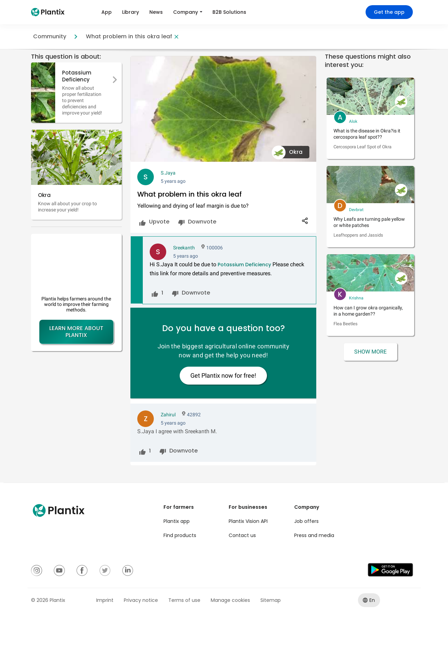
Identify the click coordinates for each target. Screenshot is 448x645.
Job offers (306, 521)
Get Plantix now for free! (223, 375)
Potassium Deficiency (244, 264)
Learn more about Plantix (76, 331)
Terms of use (184, 600)
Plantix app (176, 521)
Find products (179, 535)
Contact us (242, 535)
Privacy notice (141, 600)
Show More (370, 351)
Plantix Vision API (248, 521)
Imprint (104, 600)
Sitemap (270, 600)
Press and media (314, 535)
